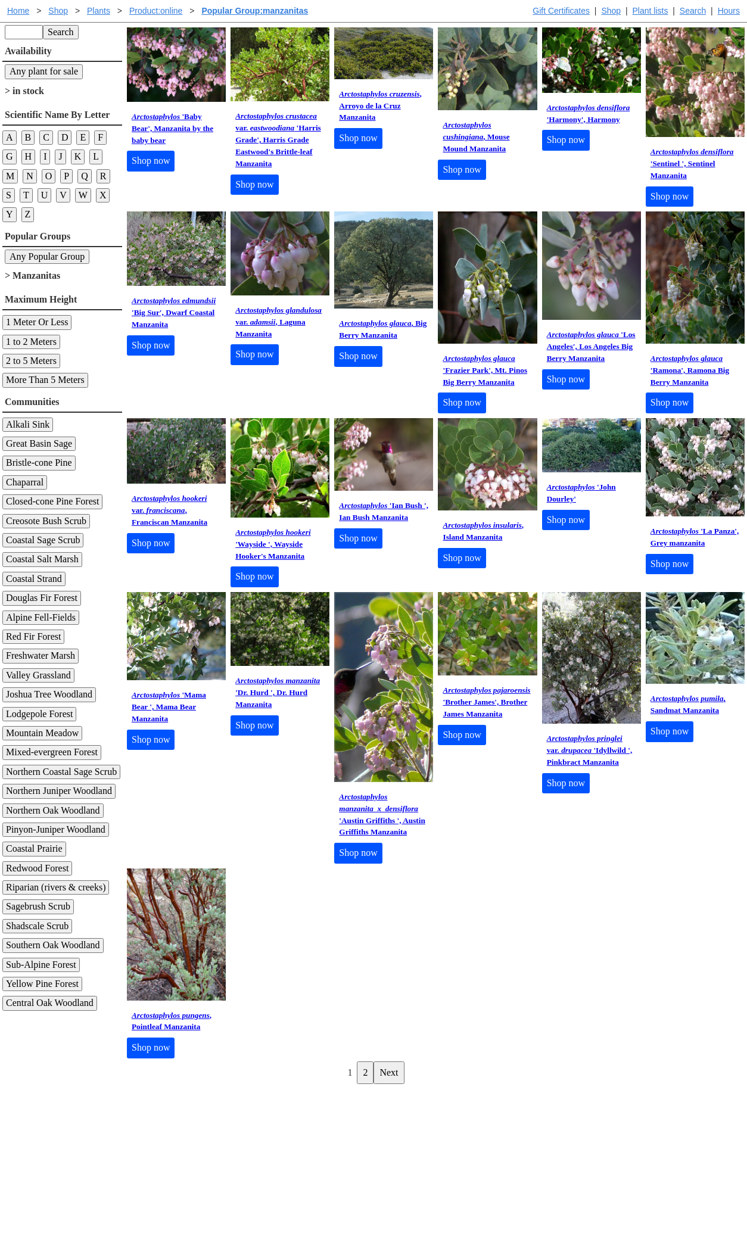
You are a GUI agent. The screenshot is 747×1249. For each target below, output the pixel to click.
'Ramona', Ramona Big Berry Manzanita (689, 370)
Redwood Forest (37, 868)
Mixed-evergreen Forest (52, 752)
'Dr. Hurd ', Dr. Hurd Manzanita (277, 692)
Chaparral (24, 482)
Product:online (156, 10)
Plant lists (650, 10)
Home (18, 10)
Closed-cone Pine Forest (52, 501)
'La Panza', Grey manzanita (694, 537)
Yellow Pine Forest (42, 984)
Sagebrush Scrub (38, 906)
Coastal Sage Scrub (43, 540)
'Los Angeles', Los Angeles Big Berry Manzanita (591, 346)
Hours (729, 10)
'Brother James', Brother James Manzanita (486, 702)
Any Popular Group (47, 256)
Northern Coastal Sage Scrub (61, 772)
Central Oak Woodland (50, 1003)
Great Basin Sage (39, 443)
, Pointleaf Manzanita (171, 1021)
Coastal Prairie (34, 848)
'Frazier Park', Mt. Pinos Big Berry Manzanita (485, 370)
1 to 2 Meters (31, 342)
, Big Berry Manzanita (383, 329)
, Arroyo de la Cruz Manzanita (380, 105)
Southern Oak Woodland (53, 945)
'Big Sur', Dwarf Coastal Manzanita (174, 312)
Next (388, 1072)
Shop (611, 10)
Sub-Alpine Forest (41, 965)
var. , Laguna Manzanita (278, 322)
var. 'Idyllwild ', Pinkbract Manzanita (590, 750)
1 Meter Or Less (37, 322)
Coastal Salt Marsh (42, 559)
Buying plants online (415, 1130)
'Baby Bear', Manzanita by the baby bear (172, 128)
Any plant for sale (44, 71)
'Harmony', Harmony (588, 113)
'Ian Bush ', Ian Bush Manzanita (383, 511)
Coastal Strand (34, 579)
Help (385, 1111)
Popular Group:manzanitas (254, 10)
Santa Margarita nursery (574, 1130)
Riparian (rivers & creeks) (55, 887)
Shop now (151, 160)
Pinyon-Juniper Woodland (55, 829)
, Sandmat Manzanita (688, 704)
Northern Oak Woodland (53, 810)
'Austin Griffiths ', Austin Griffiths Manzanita (382, 814)
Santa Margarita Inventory (578, 1111)
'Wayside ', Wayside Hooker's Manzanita (272, 544)
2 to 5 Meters (31, 361)
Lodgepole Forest (39, 714)
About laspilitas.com (567, 1149)
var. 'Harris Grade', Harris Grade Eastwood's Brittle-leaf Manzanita (278, 139)
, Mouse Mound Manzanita (476, 136)
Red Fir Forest (33, 636)
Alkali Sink (27, 424)
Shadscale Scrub (37, 926)
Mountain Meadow (42, 733)
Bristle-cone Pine (39, 462)
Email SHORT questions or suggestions (301, 1211)
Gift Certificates (561, 10)
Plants (98, 10)
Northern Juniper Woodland (59, 791)
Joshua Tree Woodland (49, 694)
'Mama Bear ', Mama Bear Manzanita (169, 706)
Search (693, 10)
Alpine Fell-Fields (41, 617)
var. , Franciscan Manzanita (169, 510)
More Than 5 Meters (45, 380)
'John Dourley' (581, 492)
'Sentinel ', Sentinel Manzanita (692, 163)
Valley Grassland (38, 675)
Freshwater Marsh (40, 655)
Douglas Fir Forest (41, 598)
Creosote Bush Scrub (46, 521)
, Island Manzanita (483, 531)
